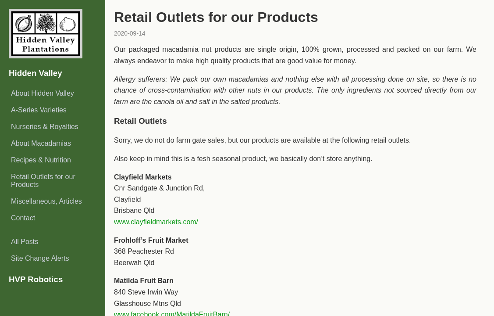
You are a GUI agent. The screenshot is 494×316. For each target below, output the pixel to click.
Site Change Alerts (40, 258)
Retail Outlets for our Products (43, 180)
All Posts (24, 241)
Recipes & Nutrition (41, 160)
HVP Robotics (36, 279)
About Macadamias (41, 143)
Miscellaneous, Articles (46, 201)
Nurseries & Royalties (44, 126)
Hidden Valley (35, 73)
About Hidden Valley (42, 93)
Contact (23, 218)
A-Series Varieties (39, 110)
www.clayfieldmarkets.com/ (156, 222)
